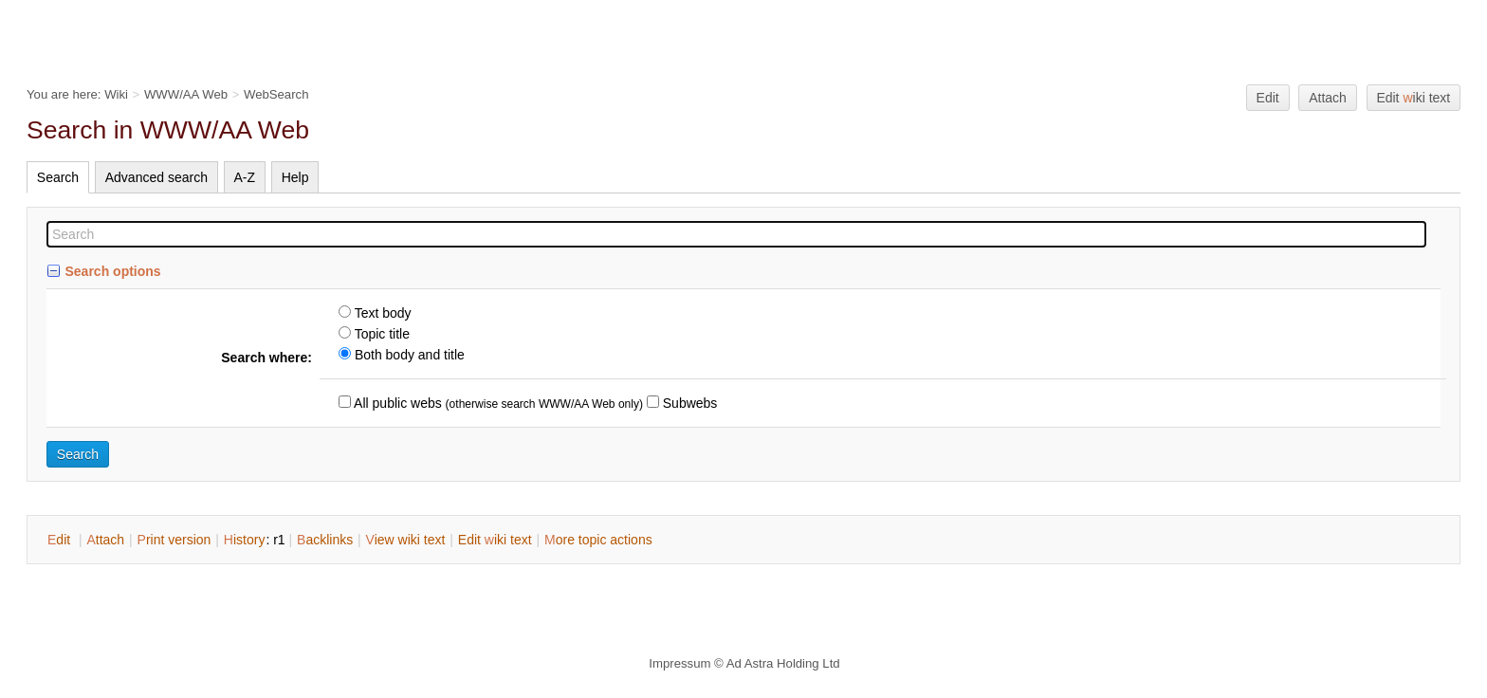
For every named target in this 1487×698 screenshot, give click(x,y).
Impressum (679, 663)
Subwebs (688, 403)
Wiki (116, 94)
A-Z (245, 177)
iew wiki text (406, 539)
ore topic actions (598, 539)
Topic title (380, 333)
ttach (105, 539)
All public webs (396, 403)
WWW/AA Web (186, 94)
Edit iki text (1413, 97)
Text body (381, 313)
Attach (1328, 97)
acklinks (325, 539)
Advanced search (156, 177)
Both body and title (408, 354)
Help (295, 177)
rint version (174, 539)
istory (245, 539)
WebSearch (276, 94)
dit (60, 539)
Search (58, 177)
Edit (1268, 97)
